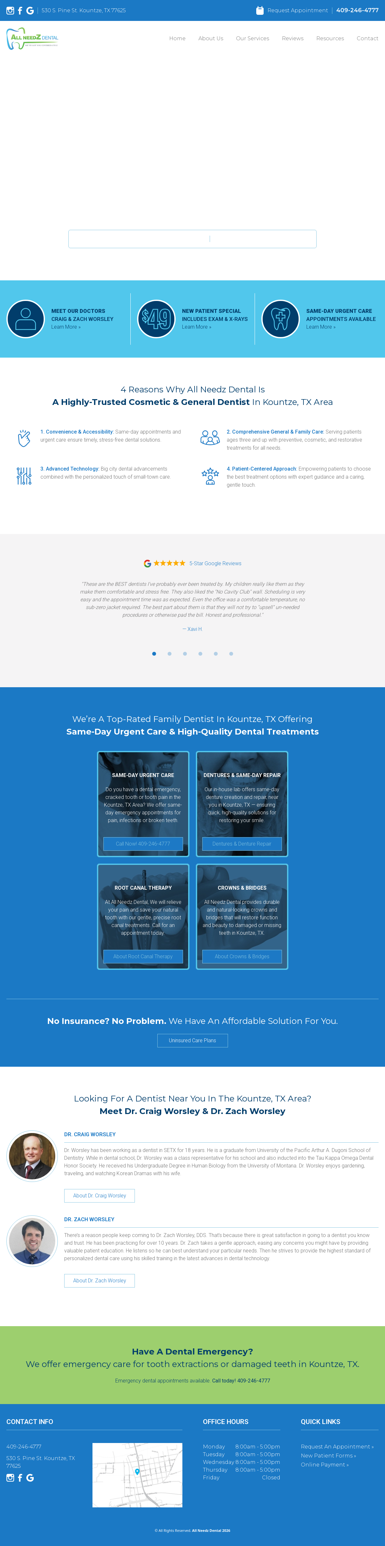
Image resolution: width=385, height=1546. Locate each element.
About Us (210, 38)
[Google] (30, 10)
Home (177, 38)
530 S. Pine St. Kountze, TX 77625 (84, 10)
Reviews (292, 38)
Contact (368, 38)
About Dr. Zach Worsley (99, 1281)
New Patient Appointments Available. (139, 239)
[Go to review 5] (215, 653)
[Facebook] (20, 10)
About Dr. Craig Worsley (99, 1196)
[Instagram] (10, 10)
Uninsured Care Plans (192, 1040)
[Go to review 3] (185, 653)
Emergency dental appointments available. (192, 1381)
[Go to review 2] (169, 653)
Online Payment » (325, 1465)
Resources (330, 38)
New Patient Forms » (328, 1456)
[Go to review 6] (231, 653)
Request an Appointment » (337, 1447)
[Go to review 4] (200, 653)
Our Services (252, 38)
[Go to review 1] (154, 653)
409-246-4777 (357, 10)
